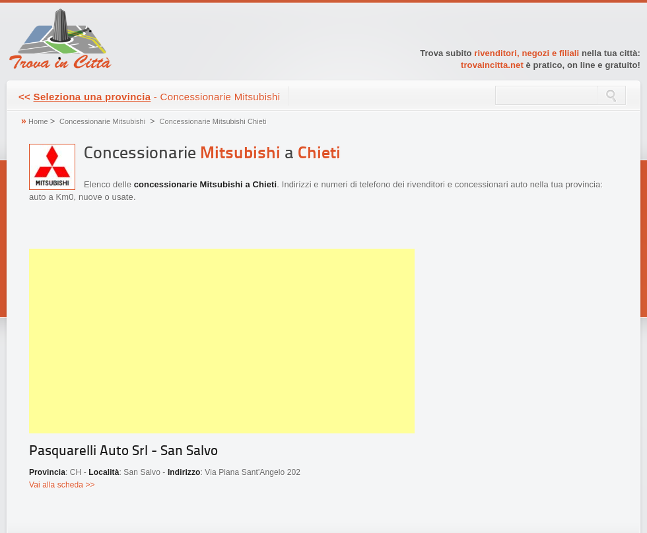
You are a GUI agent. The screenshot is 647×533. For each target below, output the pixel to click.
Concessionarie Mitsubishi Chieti (212, 121)
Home (38, 121)
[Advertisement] (222, 341)
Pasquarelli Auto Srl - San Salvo (123, 451)
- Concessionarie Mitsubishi (149, 96)
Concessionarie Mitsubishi (102, 121)
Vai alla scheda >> (62, 484)
